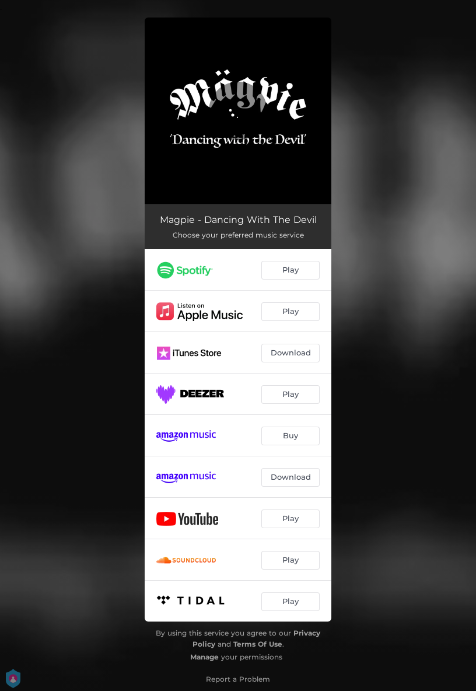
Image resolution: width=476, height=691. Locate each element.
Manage (204, 656)
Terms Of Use (257, 644)
